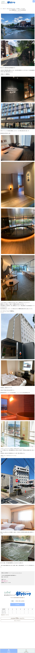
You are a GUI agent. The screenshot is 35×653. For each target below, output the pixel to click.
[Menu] (34, 1)
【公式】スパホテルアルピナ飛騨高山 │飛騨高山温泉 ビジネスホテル (12, 448)
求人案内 (17, 604)
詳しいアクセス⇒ (17, 620)
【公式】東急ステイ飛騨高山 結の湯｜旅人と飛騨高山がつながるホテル (15, 302)
